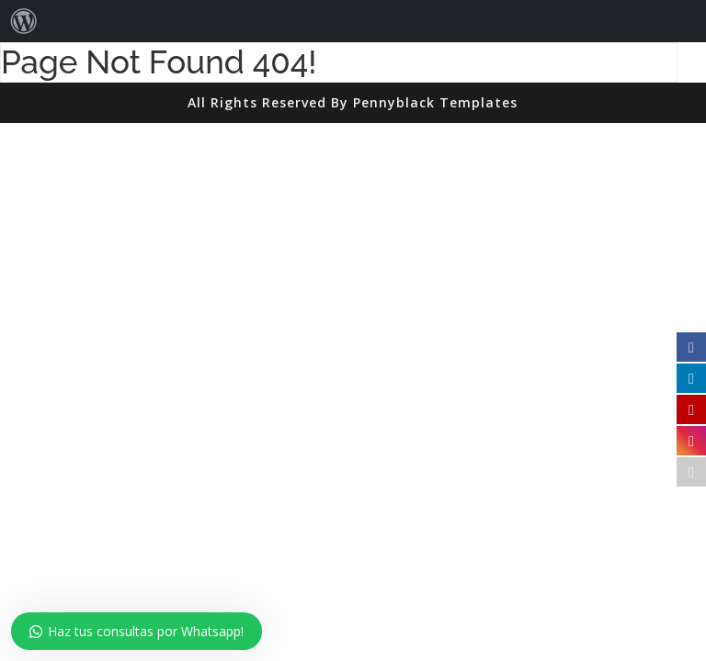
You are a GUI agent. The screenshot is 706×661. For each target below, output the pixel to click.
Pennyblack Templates (435, 102)
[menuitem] (24, 21)
